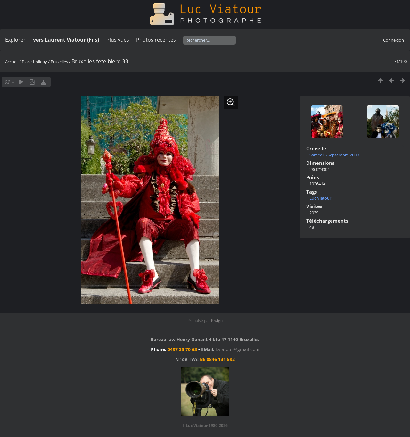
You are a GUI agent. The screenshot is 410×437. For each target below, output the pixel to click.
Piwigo (217, 320)
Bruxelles (59, 61)
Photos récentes (156, 39)
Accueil (11, 61)
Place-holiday (34, 61)
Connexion (393, 40)
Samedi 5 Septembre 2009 (334, 155)
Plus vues (117, 39)
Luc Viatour (320, 198)
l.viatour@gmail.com (237, 349)
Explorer (15, 39)
